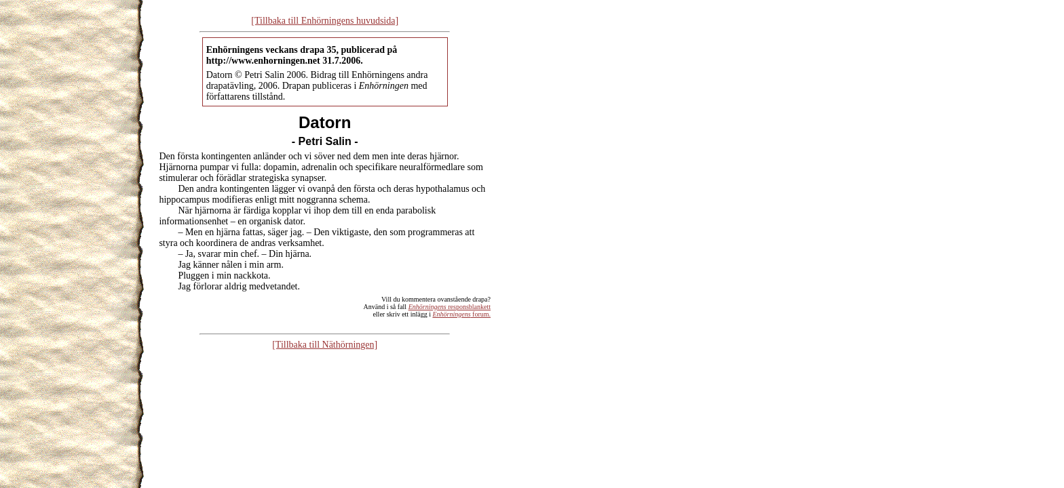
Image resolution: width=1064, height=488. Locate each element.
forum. (461, 314)
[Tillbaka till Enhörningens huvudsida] (324, 21)
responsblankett (449, 306)
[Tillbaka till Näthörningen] (324, 345)
